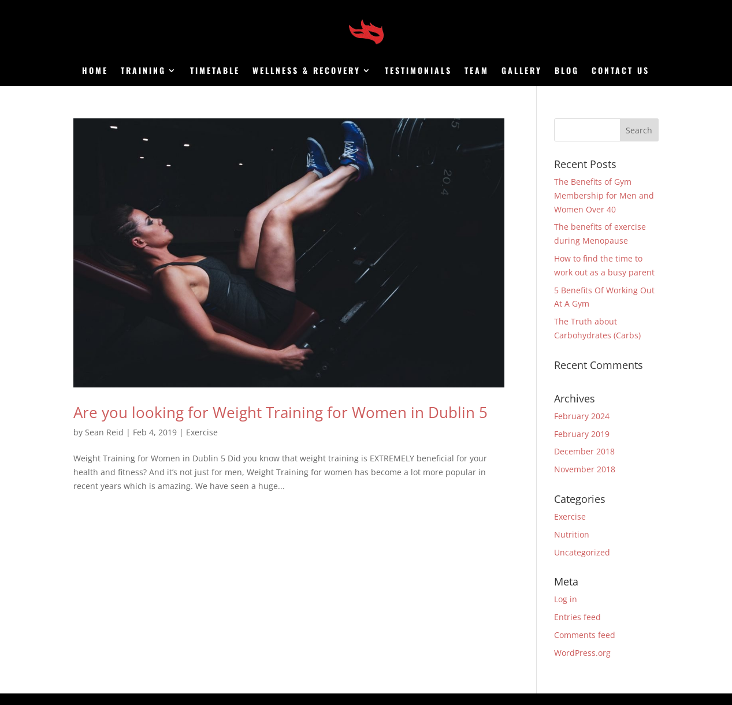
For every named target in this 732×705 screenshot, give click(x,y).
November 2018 (584, 469)
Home (95, 71)
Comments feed (584, 634)
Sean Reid (104, 432)
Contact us (620, 71)
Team (477, 71)
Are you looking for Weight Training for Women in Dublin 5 (280, 412)
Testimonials (418, 71)
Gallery (521, 71)
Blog (567, 71)
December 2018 (584, 451)
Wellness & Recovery (306, 71)
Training (143, 71)
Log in (565, 599)
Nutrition (571, 534)
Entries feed (577, 616)
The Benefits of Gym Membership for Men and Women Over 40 (604, 195)
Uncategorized (582, 552)
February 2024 (582, 416)
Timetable (215, 71)
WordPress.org (582, 652)
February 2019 (582, 433)
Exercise (202, 432)
